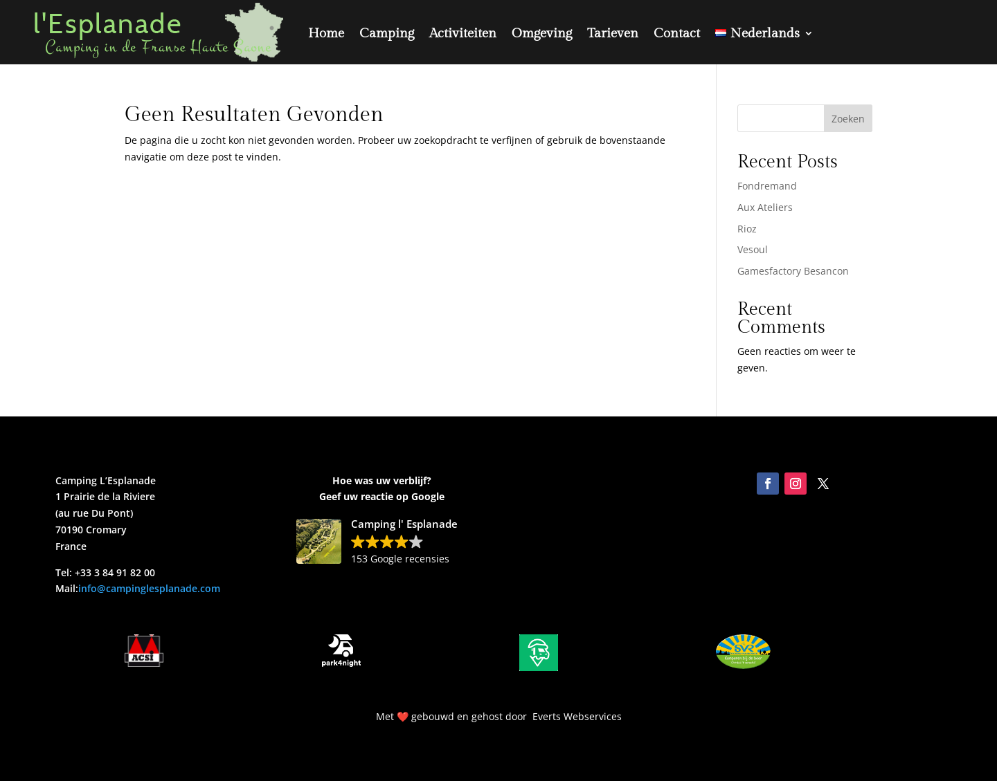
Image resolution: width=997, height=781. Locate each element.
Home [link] (326, 33)
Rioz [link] (747, 228)
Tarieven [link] (612, 33)
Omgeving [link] (542, 33)
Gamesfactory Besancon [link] (793, 270)
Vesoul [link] (752, 249)
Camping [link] (386, 33)
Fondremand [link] (767, 185)
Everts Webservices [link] (577, 716)
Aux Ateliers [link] (765, 207)
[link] (764, 32)
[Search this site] (804, 118)
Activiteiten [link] (462, 33)
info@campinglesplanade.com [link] (149, 588)
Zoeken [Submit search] (848, 118)
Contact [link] (677, 33)
